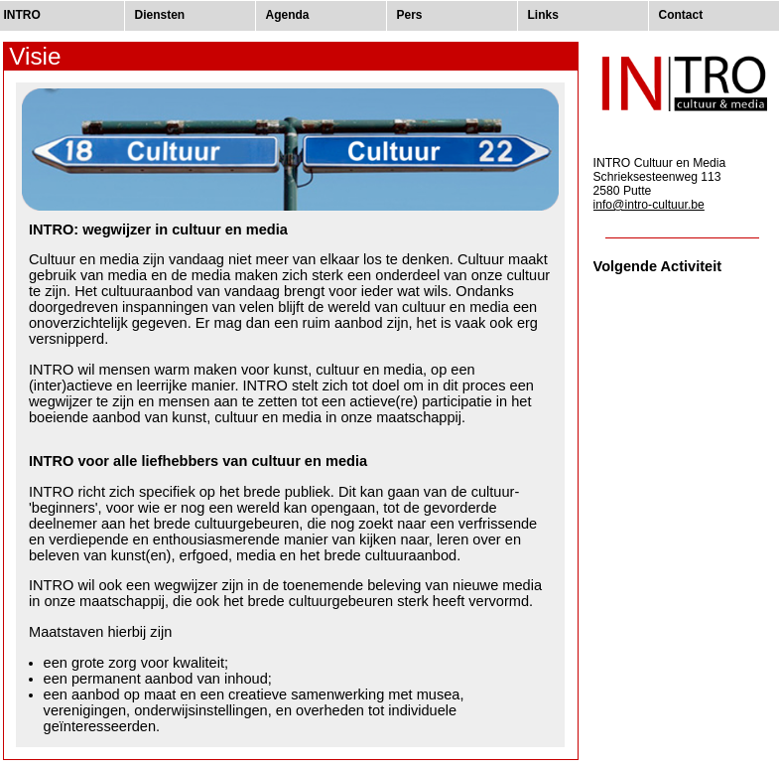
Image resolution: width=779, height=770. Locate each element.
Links (543, 15)
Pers (410, 15)
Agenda (288, 15)
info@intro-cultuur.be (649, 205)
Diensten (160, 15)
